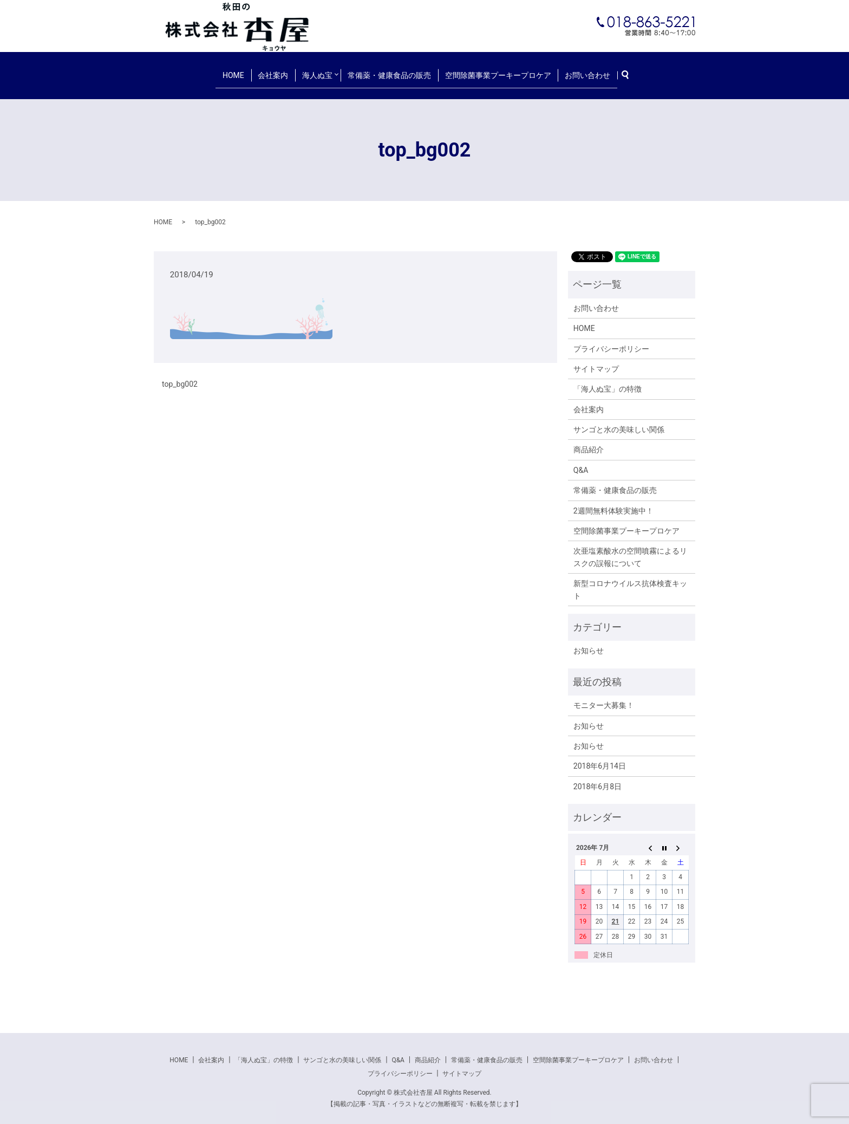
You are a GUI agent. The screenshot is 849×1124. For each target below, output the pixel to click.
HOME (242, 70)
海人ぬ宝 (317, 70)
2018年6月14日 (599, 757)
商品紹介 (588, 441)
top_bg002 (180, 375)
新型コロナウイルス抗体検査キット (630, 581)
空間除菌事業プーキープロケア (493, 70)
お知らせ (588, 642)
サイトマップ (596, 360)
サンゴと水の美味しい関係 (618, 421)
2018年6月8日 (597, 778)
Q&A (580, 461)
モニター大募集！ (603, 697)
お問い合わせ (578, 70)
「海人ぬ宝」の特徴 (607, 380)
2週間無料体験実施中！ (613, 502)
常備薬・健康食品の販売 (390, 70)
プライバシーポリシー (611, 340)
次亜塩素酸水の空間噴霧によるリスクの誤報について (630, 548)
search (619, 71)
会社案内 (277, 70)
